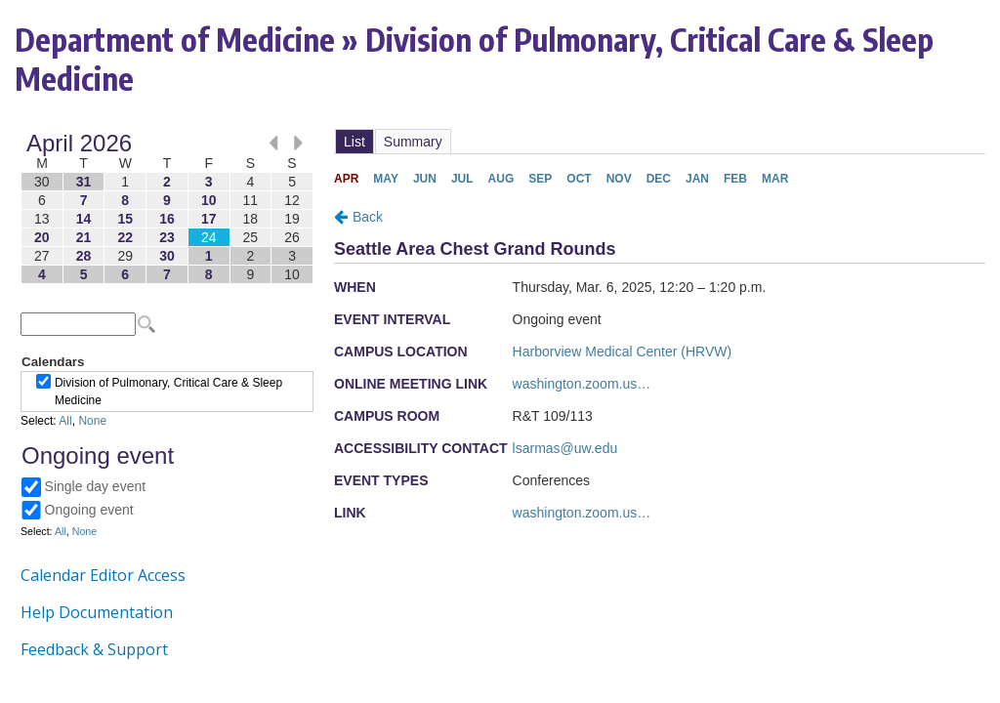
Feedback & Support (94, 649)
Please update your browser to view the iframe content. (167, 208)
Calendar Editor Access (103, 575)
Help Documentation (97, 612)
